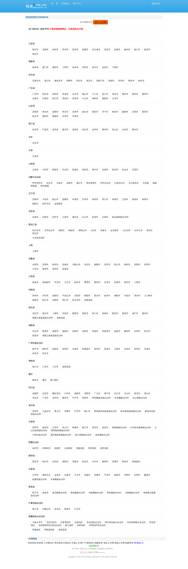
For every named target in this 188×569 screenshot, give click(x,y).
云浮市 (115, 98)
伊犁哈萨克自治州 (97, 525)
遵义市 (57, 411)
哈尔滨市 (36, 230)
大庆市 (93, 230)
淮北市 (87, 264)
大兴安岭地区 (38, 238)
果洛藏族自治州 (114, 492)
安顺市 (67, 411)
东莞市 (75, 98)
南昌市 (35, 282)
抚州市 (127, 282)
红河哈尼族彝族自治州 (140, 427)
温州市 (55, 129)
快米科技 (32, 543)
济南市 (35, 112)
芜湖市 (45, 264)
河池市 (147, 349)
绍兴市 (85, 129)
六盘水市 (46, 411)
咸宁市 (135, 313)
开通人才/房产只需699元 (83, 543)
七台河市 (126, 230)
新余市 (77, 282)
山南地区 (68, 448)
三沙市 (55, 366)
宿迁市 (35, 54)
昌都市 (57, 448)
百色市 (127, 349)
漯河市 (137, 295)
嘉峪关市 (46, 475)
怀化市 (147, 331)
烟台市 (85, 112)
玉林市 (117, 349)
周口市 (65, 300)
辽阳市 (125, 199)
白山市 (85, 217)
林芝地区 (104, 448)
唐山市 (47, 80)
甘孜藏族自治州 (121, 398)
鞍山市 (55, 199)
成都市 (35, 393)
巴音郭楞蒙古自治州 (136, 522)
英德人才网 (119, 543)
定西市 (137, 475)
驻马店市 (76, 300)
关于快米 (75, 549)
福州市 (35, 67)
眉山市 (147, 393)
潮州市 (95, 98)
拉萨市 (35, 448)
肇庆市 (125, 94)
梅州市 (145, 94)
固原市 (67, 509)
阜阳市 (137, 264)
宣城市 (65, 269)
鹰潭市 (87, 282)
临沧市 (105, 427)
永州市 (137, 331)
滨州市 (65, 116)
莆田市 (55, 67)
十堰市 (55, 313)
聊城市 (55, 116)
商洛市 (125, 461)
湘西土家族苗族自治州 (52, 335)
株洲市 (45, 331)
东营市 (75, 112)
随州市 (145, 313)
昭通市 (75, 427)
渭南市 (75, 461)
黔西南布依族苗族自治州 (105, 411)
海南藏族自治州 (96, 492)
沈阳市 (35, 199)
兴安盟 (146, 183)
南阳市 (35, 300)
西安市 (35, 461)
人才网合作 (48, 543)
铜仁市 (87, 411)
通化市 (75, 217)
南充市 (137, 393)
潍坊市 (95, 112)
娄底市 (35, 335)
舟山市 (115, 129)
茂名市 (115, 94)
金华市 (95, 129)
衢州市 (105, 129)
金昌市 (57, 475)
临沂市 (35, 116)
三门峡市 (148, 295)
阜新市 (115, 199)
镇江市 (137, 49)
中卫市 (77, 509)
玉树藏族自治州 (132, 492)
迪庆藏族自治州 (102, 435)
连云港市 (96, 49)
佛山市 (85, 94)
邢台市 (79, 80)
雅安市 (65, 398)
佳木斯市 (114, 230)
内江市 (117, 393)
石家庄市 (36, 80)
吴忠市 (57, 509)
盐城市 (117, 49)
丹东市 (85, 199)
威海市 (125, 112)
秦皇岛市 (58, 80)
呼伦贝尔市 (105, 183)
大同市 (45, 169)
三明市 (65, 67)
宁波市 (45, 129)
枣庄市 (65, 112)
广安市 (45, 398)
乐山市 (127, 393)
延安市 (85, 461)
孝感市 (105, 313)
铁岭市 (145, 199)
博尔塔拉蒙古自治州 (114, 522)
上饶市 (137, 282)
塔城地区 (36, 529)
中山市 (85, 98)
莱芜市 (145, 112)
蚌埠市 (55, 264)
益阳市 (117, 331)
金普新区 (58, 203)
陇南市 (147, 475)
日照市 (135, 112)
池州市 (55, 269)
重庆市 (35, 380)
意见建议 (100, 549)
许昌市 (127, 295)
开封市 (45, 295)
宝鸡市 (55, 461)
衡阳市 (65, 331)
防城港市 (86, 349)
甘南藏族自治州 (58, 479)
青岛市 (45, 112)
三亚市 (45, 366)
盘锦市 (135, 199)
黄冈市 (125, 313)
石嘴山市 (46, 509)
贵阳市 (35, 411)
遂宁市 (107, 393)
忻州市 (115, 169)
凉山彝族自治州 (140, 398)
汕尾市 (35, 98)
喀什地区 (69, 525)
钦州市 (97, 349)
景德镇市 (46, 282)
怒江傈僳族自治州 (83, 435)
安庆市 (107, 264)
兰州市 (35, 475)
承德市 (111, 80)
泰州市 (147, 49)
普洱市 (95, 427)
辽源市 (65, 217)
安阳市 (77, 295)
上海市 (35, 251)
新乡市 (97, 295)
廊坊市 (131, 80)
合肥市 (35, 264)
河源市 (45, 98)
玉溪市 (55, 427)
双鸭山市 (82, 230)
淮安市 (107, 49)
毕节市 (77, 411)
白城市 (105, 217)
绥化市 (35, 233)
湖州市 (75, 129)
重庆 (44, 380)
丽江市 (85, 427)
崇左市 (45, 353)
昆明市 (35, 427)
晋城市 (75, 169)
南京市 (35, 49)
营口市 (105, 199)
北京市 (35, 143)
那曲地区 (80, 448)
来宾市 (35, 353)
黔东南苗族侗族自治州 (131, 411)
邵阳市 (75, 331)
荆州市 (115, 313)
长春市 (35, 217)
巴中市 (75, 398)
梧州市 (65, 349)
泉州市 (75, 67)
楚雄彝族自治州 (119, 427)
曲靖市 (45, 427)
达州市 (55, 398)
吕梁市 (135, 169)
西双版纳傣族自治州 (60, 430)
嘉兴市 (65, 129)
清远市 (65, 98)
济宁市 (105, 112)
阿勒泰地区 (49, 529)
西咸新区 (136, 461)
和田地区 (81, 525)
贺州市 (137, 349)
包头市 (49, 183)
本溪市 (75, 199)
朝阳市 (35, 203)
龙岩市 (105, 67)
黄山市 (117, 264)
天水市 (77, 475)
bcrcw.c (99, 557)
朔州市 (85, 169)
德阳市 (77, 393)
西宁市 (35, 492)
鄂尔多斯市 (91, 183)
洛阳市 (55, 295)
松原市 (95, 217)
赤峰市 (69, 183)
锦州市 (95, 199)
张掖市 (97, 475)
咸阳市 (65, 461)
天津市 (35, 156)
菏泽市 (75, 116)
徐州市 (55, 49)
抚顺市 (65, 199)
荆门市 (95, 313)
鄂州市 (85, 313)
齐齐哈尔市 (49, 230)
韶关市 (45, 94)
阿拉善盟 (45, 186)
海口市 (35, 366)
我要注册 (156, 3)
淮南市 (65, 264)
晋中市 (95, 169)
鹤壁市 (87, 295)
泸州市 (67, 393)
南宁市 (35, 349)
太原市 (35, 169)
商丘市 (45, 300)
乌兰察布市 (134, 183)
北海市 (75, 349)
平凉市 (107, 475)
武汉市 (35, 313)
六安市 (35, 269)
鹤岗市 (71, 230)
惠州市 (135, 94)
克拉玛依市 (51, 522)
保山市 (65, 427)
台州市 (125, 129)
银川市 (35, 509)
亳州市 (45, 269)
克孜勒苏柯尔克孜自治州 (50, 525)
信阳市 (55, 300)
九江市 (67, 282)
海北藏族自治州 (59, 492)
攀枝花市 (56, 393)
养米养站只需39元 (62, 543)
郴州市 (127, 331)
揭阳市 (105, 98)
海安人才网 (108, 543)
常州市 (65, 49)
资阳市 (85, 398)
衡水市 (141, 80)
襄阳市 (75, 313)
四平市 (55, 217)
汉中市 (95, 461)
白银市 (67, 475)
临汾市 (125, 169)
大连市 (45, 199)
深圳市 (55, 94)
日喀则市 (46, 448)
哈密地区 (79, 522)
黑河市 (149, 230)
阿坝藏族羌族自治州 (101, 398)
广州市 (35, 94)
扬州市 (127, 49)
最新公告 (83, 549)
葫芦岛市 (46, 203)
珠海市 (65, 94)
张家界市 (106, 331)
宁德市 (115, 67)
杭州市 (35, 129)
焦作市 (107, 295)
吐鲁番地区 (66, 522)
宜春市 (117, 282)
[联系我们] (94, 546)
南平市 (95, 67)
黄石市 (45, 313)
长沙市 (35, 331)
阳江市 (55, 98)
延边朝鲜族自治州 (120, 217)
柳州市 (45, 349)
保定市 (89, 80)
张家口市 (100, 80)
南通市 (85, 49)
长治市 (65, 169)
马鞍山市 (76, 264)
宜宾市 (35, 398)
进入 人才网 (100, 22)
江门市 (95, 94)
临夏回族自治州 (39, 479)
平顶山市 (66, 295)
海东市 (45, 492)
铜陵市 (97, 264)
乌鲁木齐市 (37, 522)
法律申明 (108, 549)
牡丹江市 (138, 230)
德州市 (45, 116)
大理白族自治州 (39, 435)
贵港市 (107, 349)
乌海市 (59, 183)
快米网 (40, 543)
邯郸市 (69, 80)
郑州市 (35, 295)
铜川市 (45, 461)
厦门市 (45, 67)
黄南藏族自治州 (77, 492)
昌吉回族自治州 (94, 522)
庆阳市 (127, 475)
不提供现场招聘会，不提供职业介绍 (66, 29)
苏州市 (75, 49)
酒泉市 (117, 475)
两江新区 (54, 380)
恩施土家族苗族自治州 (42, 318)
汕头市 (75, 94)
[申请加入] (138, 543)
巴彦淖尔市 (119, 183)
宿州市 (147, 264)
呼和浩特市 (37, 183)
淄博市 (55, 112)
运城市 (105, 169)
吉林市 (45, 217)
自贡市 (45, 393)
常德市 (95, 331)
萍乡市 (57, 282)
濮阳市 (117, 295)
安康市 (115, 461)
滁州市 (127, 264)
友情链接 (92, 549)
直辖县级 (88, 300)
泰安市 (115, 112)
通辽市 (79, 183)
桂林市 (55, 349)
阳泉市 (55, 169)
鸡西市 (61, 230)
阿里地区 (92, 448)
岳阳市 (85, 331)
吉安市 (107, 282)
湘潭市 (55, 331)
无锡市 (45, 49)
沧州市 (121, 80)
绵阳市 (87, 393)
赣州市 (97, 282)
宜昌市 (65, 313)
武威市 (87, 475)
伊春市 (103, 230)
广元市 (97, 393)
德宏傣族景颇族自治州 (61, 435)
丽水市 (135, 129)
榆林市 (105, 461)
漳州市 (85, 67)
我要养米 (99, 543)
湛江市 (105, 94)
